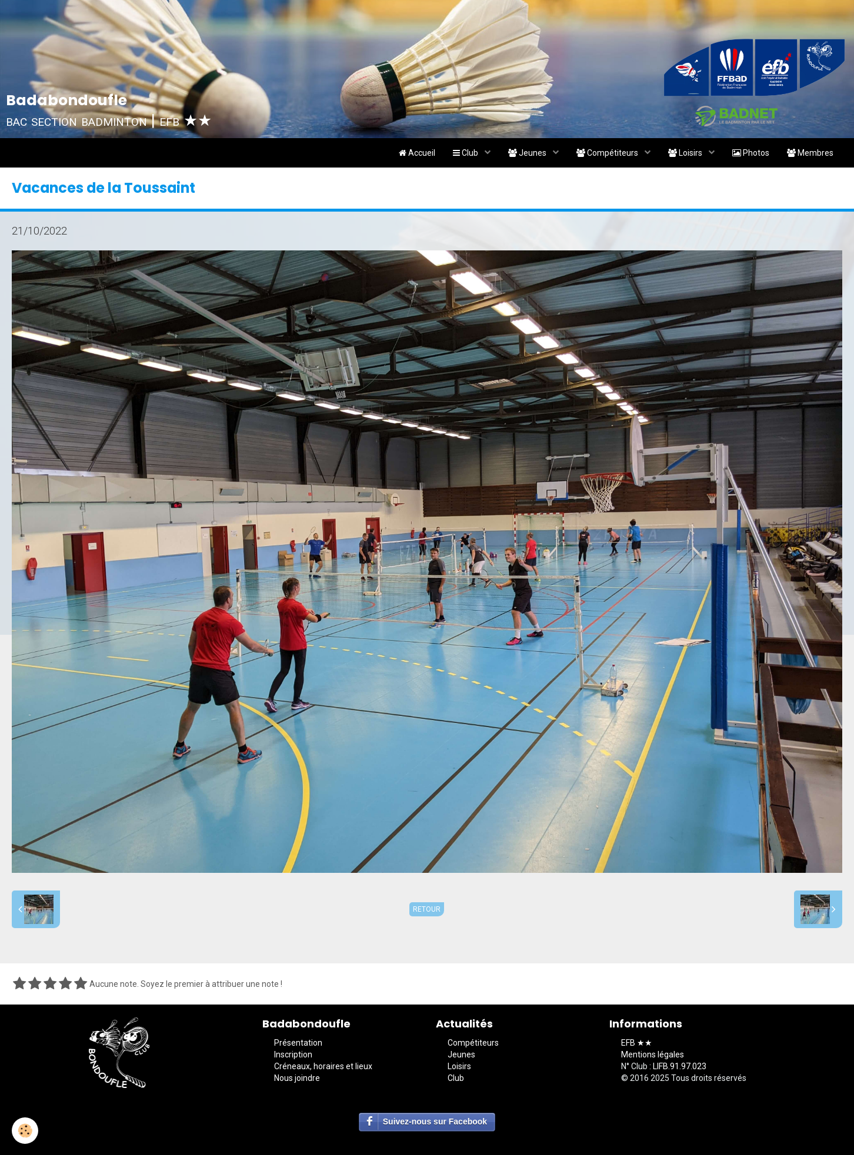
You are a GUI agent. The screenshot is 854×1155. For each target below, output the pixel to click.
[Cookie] (25, 1130)
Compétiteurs (608, 153)
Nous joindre (297, 1078)
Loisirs (686, 153)
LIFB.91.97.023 (679, 1066)
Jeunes (528, 153)
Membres (810, 153)
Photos (750, 153)
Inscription (293, 1054)
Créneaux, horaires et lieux (323, 1066)
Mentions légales (652, 1054)
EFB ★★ (636, 1042)
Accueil (417, 153)
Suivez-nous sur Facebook (435, 1121)
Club (466, 153)
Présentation (298, 1042)
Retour (427, 909)
